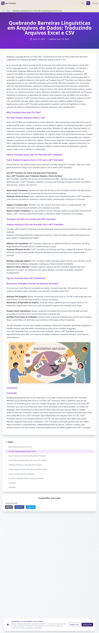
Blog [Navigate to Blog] (8, 11)
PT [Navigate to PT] (3, 11)
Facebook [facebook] (19, 507)
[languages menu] (88, 3)
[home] (8, 3)
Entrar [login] (95, 3)
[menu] (82, 3)
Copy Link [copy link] (31, 507)
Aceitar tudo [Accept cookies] (87, 625)
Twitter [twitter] (9, 507)
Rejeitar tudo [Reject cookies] (74, 625)
